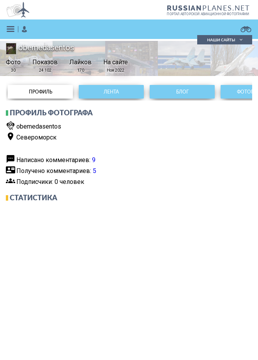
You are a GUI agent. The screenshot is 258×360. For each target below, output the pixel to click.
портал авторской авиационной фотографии (208, 14)
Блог (182, 92)
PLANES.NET (208, 8)
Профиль (40, 92)
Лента (111, 92)
